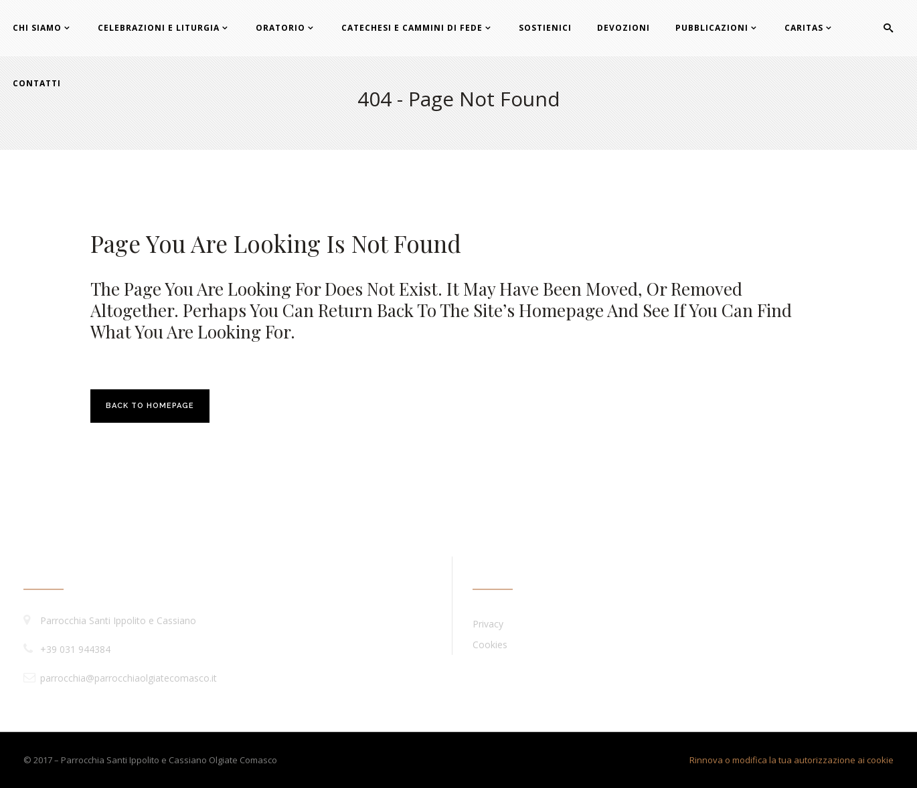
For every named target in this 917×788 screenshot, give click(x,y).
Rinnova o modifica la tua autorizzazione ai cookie (791, 760)
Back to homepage (150, 405)
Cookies (490, 644)
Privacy (488, 623)
